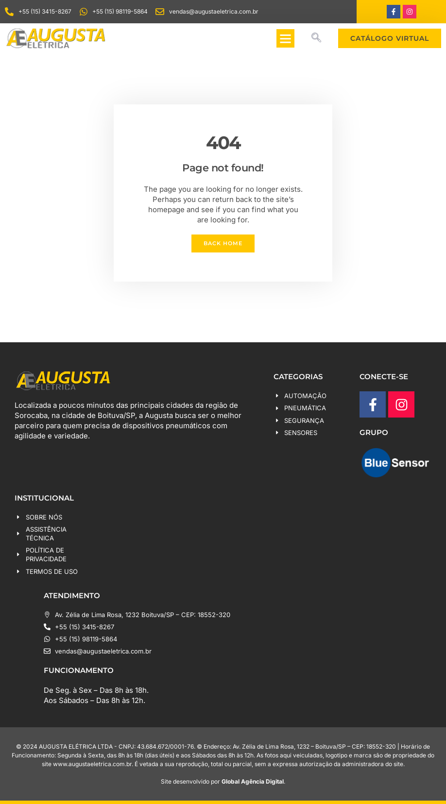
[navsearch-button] (316, 38)
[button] (285, 38)
